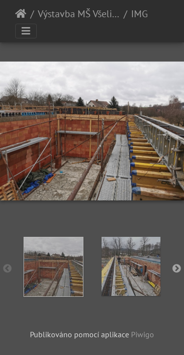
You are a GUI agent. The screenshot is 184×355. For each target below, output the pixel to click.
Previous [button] (7, 269)
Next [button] (177, 269)
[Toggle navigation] (26, 31)
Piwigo (142, 334)
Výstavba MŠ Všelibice (79, 13)
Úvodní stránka (20, 13)
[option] (53, 267)
